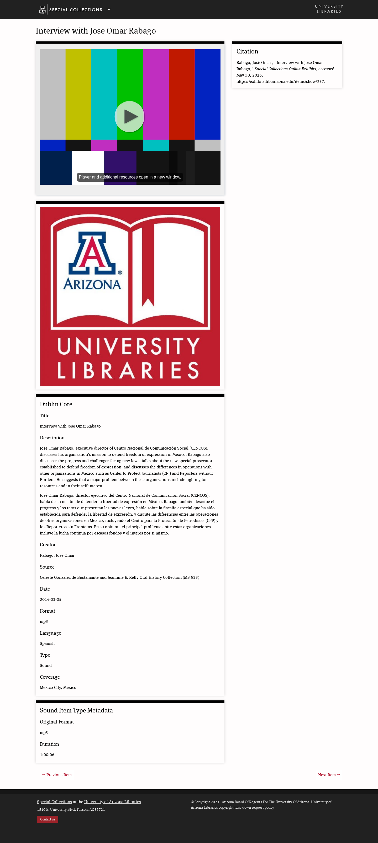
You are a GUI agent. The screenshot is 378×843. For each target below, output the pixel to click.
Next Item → (329, 775)
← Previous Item (57, 775)
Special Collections (54, 802)
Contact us (47, 819)
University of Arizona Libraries (112, 802)
